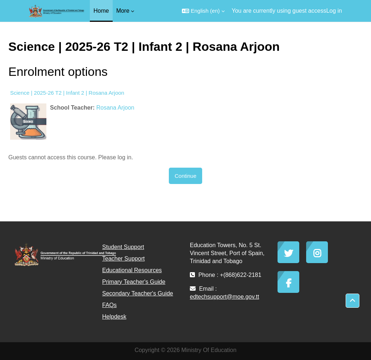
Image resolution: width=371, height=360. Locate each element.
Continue (185, 176)
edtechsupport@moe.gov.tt (224, 297)
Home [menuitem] (101, 11)
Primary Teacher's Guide (133, 282)
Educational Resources (132, 270)
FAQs (109, 305)
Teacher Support (123, 258)
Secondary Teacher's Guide (137, 293)
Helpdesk (114, 317)
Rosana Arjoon (115, 108)
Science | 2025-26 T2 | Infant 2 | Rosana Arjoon (67, 93)
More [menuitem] (122, 11)
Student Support (123, 247)
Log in (334, 11)
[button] (203, 11)
